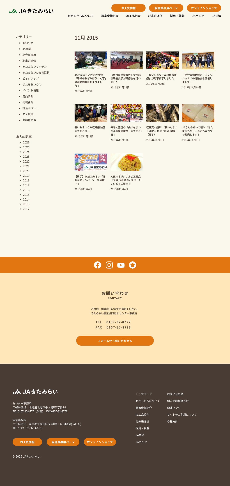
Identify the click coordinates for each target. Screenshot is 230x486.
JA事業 (26, 49)
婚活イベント (30, 108)
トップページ (144, 394)
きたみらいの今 (31, 84)
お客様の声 (29, 120)
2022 (26, 161)
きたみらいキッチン (34, 66)
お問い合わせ (175, 394)
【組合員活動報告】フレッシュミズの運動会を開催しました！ (197, 78)
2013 (26, 204)
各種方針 (172, 421)
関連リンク (174, 408)
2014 (26, 199)
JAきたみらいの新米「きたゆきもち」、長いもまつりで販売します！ (197, 130)
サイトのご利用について (182, 414)
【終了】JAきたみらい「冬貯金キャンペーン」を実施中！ (90, 180)
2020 (26, 171)
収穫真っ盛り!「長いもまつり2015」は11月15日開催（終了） (161, 130)
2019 (26, 175)
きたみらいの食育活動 (35, 72)
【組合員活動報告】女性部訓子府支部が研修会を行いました (126, 78)
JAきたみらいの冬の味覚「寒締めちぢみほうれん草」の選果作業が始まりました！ (90, 80)
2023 (26, 156)
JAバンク (198, 15)
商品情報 (27, 96)
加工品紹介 (133, 15)
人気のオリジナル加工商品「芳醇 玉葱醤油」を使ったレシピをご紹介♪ (126, 180)
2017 (26, 185)
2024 (26, 152)
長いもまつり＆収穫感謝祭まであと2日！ (90, 129)
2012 (26, 209)
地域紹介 (27, 102)
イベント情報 (30, 90)
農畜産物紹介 (109, 15)
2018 (26, 180)
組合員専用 (29, 55)
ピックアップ (30, 78)
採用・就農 (177, 15)
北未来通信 (155, 15)
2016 (26, 190)
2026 (26, 142)
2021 (26, 166)
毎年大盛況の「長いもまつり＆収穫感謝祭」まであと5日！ (126, 130)
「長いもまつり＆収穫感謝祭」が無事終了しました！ (161, 76)
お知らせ (27, 43)
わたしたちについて (81, 15)
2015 (26, 194)
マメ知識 (27, 114)
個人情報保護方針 (178, 401)
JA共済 (216, 15)
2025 (26, 147)
